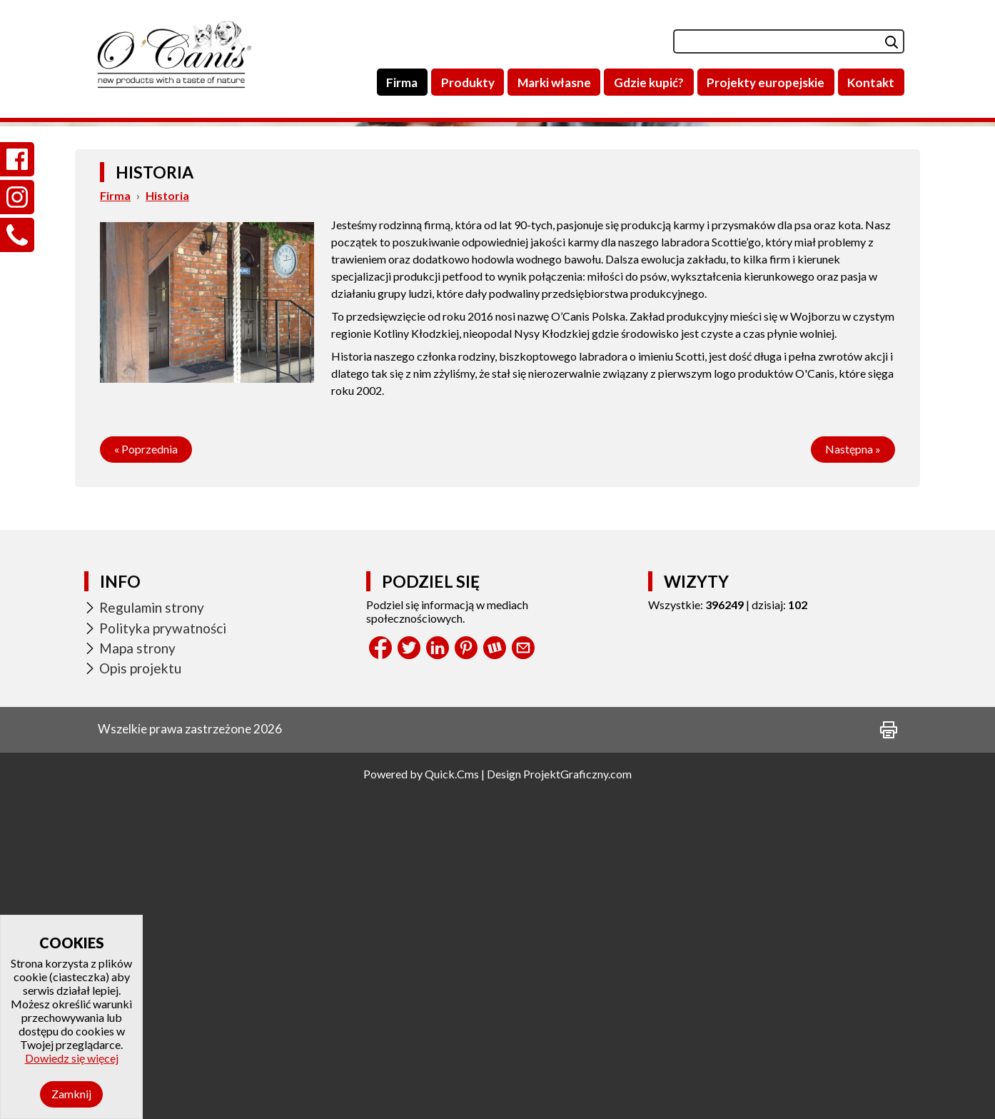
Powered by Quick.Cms (421, 1098)
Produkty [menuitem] (468, 82)
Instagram (17, 180)
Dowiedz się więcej (71, 1058)
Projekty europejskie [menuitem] (765, 82)
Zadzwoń (17, 218)
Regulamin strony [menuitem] (151, 931)
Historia (167, 519)
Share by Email (523, 971)
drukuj (888, 1054)
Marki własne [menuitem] (554, 82)
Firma (115, 519)
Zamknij (71, 1093)
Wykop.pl (494, 971)
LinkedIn (437, 971)
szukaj (880, 41)
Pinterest (466, 971)
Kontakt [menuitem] (870, 82)
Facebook (380, 971)
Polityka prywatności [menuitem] (162, 952)
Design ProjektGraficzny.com (559, 1098)
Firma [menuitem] (402, 82)
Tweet (409, 971)
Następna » (853, 773)
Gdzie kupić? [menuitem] (649, 82)
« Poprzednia (146, 773)
